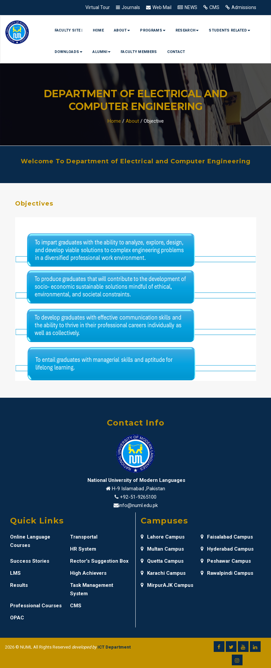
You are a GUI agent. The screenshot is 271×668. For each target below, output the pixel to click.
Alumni (101, 52)
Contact (176, 52)
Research (187, 30)
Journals (131, 7)
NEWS (191, 7)
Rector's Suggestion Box (99, 561)
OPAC (17, 618)
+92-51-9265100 (138, 497)
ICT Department (114, 647)
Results (19, 585)
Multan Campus (162, 549)
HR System (83, 549)
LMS (15, 573)
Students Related (229, 30)
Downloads (69, 52)
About (122, 30)
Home (98, 30)
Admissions (243, 7)
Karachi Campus (163, 573)
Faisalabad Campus (227, 537)
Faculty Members (139, 52)
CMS (214, 7)
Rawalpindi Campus (227, 573)
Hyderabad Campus (227, 549)
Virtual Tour (97, 7)
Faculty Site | (69, 30)
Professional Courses (36, 606)
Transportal (83, 537)
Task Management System (91, 589)
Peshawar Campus (226, 561)
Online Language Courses (30, 541)
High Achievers (88, 573)
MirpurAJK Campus (167, 585)
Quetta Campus (162, 561)
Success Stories (29, 561)
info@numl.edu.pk (138, 505)
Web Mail (162, 7)
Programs (152, 30)
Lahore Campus (163, 537)
